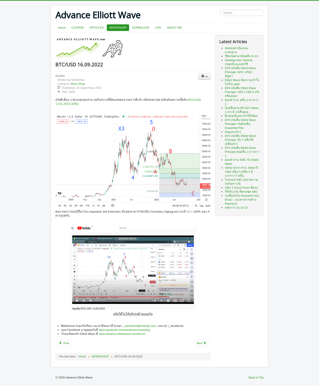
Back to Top (256, 377)
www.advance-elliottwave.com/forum (122, 334)
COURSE (78, 27)
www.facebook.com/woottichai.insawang (124, 330)
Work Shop (78, 83)
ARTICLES (96, 27)
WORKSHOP (117, 27)
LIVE (158, 27)
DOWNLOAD (140, 27)
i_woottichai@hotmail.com (139, 326)
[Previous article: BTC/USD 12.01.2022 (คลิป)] (64, 343)
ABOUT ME (174, 27)
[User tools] (204, 76)
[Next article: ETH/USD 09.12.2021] (201, 343)
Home (62, 27)
